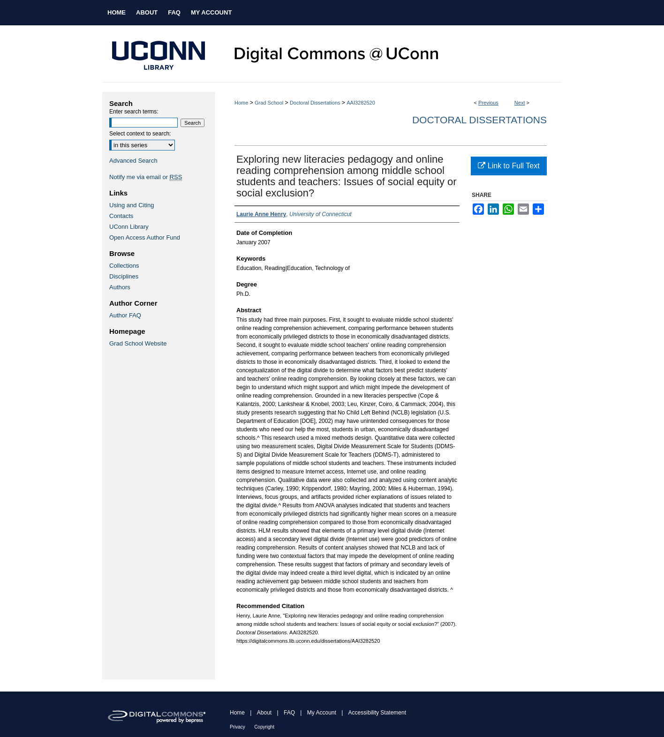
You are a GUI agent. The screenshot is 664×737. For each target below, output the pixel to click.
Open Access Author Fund (144, 237)
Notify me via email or (145, 176)
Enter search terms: (133, 111)
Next (519, 102)
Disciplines (123, 276)
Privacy (237, 726)
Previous (488, 102)
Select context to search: (140, 133)
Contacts (121, 215)
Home (241, 102)
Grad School (269, 102)
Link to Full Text (508, 166)
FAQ (289, 712)
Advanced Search (133, 160)
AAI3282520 (361, 102)
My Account (321, 712)
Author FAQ (125, 315)
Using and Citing (131, 205)
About (264, 712)
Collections (124, 265)
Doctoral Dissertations (315, 102)
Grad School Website (138, 343)
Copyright (264, 726)
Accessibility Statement (377, 712)
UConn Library (129, 226)
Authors (119, 287)
